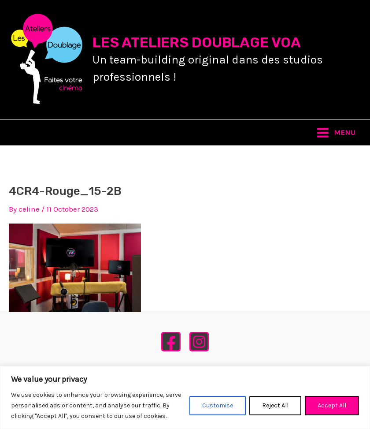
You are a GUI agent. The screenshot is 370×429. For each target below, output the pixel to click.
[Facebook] (171, 341)
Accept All (332, 405)
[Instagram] (199, 341)
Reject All (275, 405)
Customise (217, 405)
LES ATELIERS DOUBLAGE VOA (196, 42)
